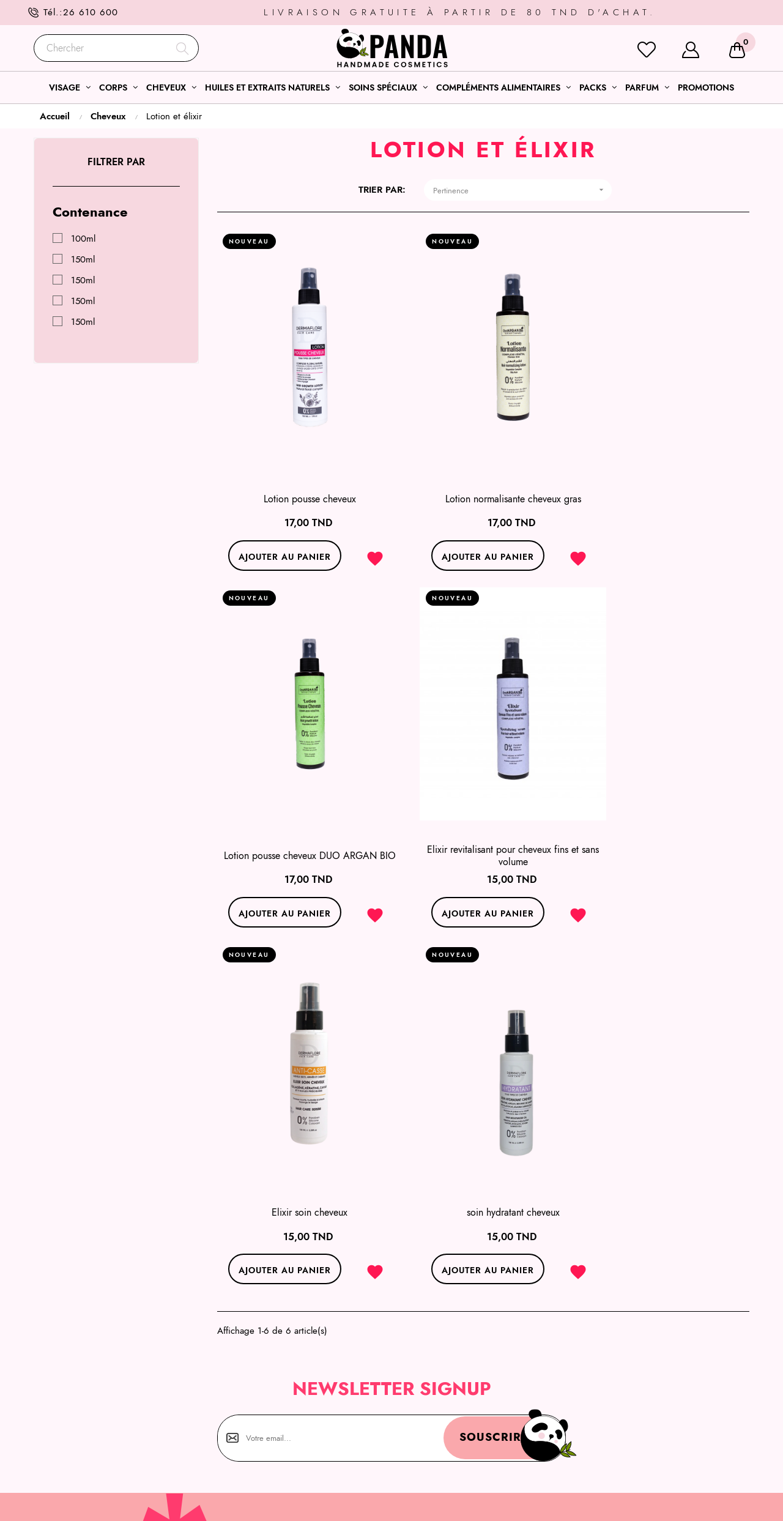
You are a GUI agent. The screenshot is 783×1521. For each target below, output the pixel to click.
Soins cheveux (429, 1402)
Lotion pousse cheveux (299, 472)
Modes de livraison (621, 1416)
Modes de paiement (623, 1431)
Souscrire (478, 1031)
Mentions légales (617, 1358)
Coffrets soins (428, 1416)
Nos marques (610, 1460)
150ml (83, 259)
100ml (83, 238)
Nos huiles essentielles (445, 1431)
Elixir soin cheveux (483, 804)
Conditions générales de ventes (646, 1372)
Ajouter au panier (274, 530)
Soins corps (424, 1387)
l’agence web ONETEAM (242, 1501)
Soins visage (425, 1372)
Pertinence (522, 190)
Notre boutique (614, 1446)
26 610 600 (90, 12)
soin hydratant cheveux (666, 804)
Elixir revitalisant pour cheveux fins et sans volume (300, 804)
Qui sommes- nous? (622, 1387)
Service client (611, 1402)
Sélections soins (432, 1358)
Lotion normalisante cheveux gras (483, 472)
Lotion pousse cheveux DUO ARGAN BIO (666, 472)
